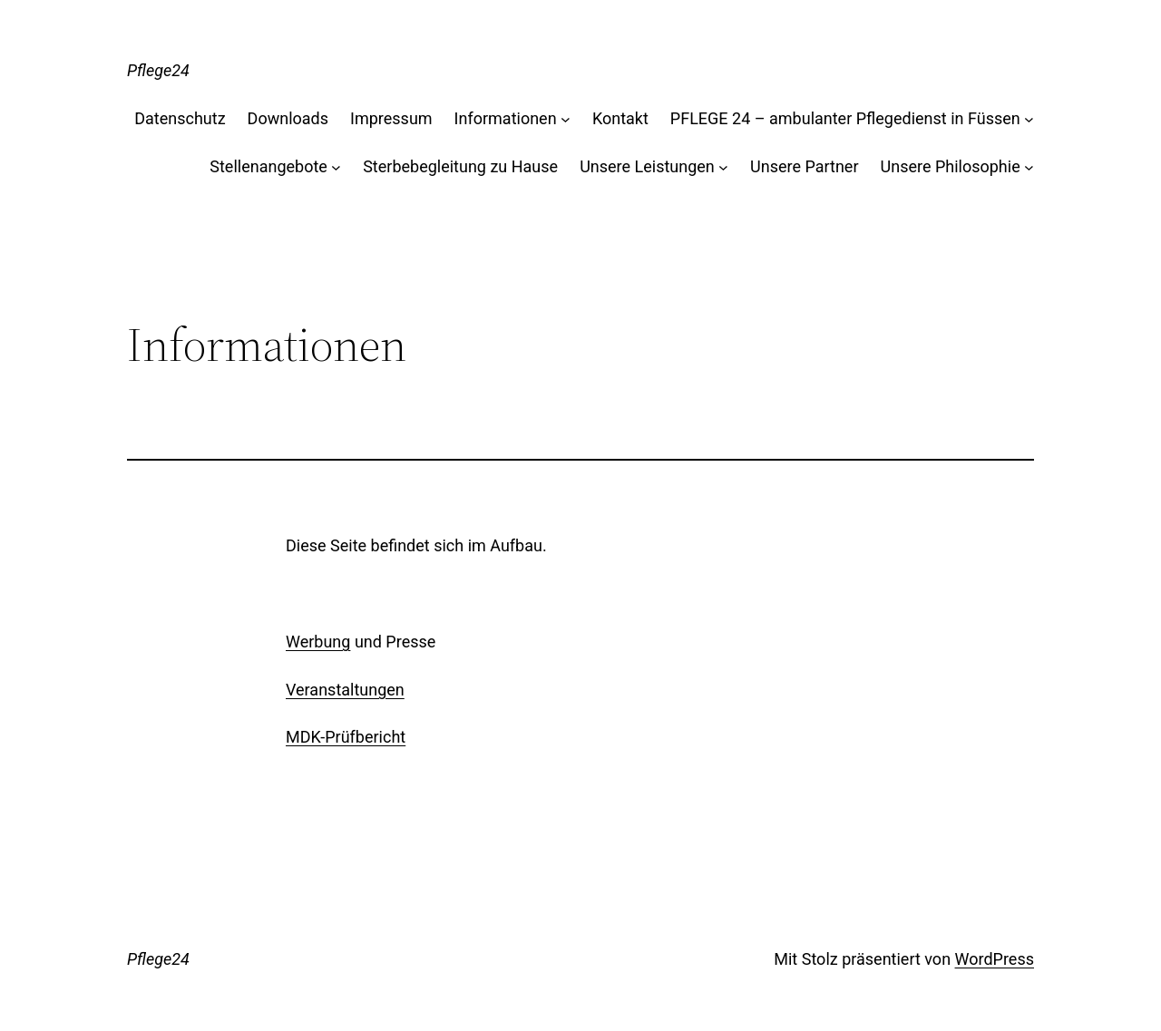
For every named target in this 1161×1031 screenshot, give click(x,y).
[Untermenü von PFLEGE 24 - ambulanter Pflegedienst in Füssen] (1029, 119)
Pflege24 (158, 70)
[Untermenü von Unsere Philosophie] (1029, 167)
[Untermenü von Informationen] (566, 119)
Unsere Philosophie (950, 166)
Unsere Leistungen (647, 166)
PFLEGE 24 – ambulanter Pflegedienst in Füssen (845, 118)
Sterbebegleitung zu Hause (460, 166)
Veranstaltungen (345, 689)
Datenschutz (179, 118)
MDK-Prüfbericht (345, 736)
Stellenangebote (268, 166)
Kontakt (620, 118)
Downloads (288, 118)
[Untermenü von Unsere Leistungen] (723, 167)
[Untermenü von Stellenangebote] (336, 167)
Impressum (391, 118)
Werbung (318, 641)
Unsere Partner (804, 166)
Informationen (505, 118)
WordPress (994, 958)
